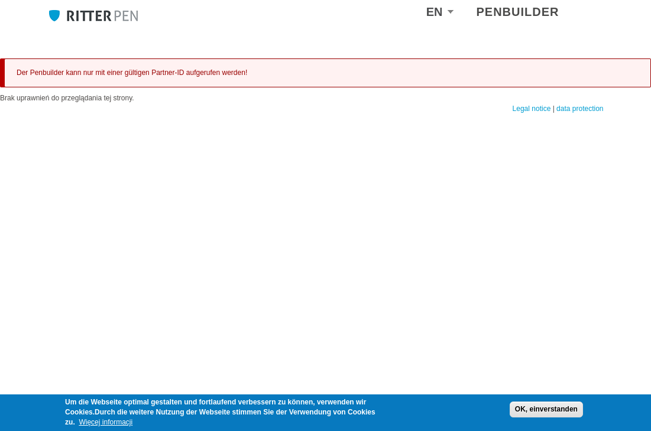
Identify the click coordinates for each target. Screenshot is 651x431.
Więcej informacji (105, 422)
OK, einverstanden (546, 409)
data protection (579, 109)
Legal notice (532, 109)
